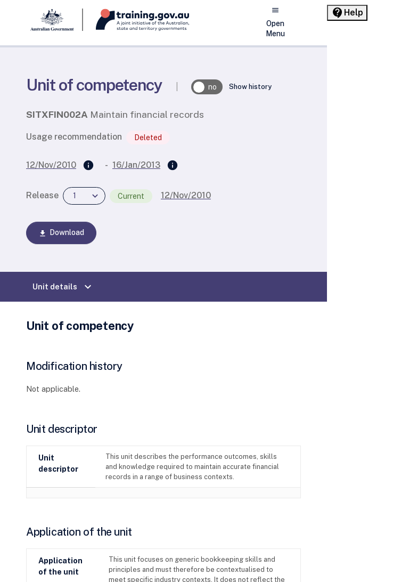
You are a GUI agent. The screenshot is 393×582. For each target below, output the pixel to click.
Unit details (63, 286)
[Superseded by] (172, 166)
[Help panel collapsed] (347, 13)
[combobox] (84, 196)
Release (42, 195)
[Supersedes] (88, 166)
